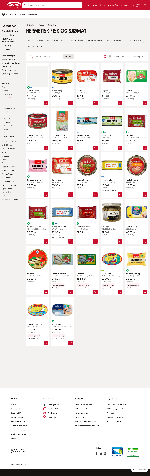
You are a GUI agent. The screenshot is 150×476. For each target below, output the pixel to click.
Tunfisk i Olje (57, 91)
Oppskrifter (113, 5)
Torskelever (81, 91)
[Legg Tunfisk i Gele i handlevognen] (120, 148)
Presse (13, 438)
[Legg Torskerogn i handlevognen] (71, 195)
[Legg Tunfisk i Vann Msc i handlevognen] (71, 241)
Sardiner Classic (34, 227)
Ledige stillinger (17, 417)
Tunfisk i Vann (33, 91)
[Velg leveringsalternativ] (9, 14)
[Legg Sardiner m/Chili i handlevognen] (71, 148)
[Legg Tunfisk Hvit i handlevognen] (120, 292)
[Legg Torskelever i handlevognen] (95, 103)
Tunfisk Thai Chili (133, 180)
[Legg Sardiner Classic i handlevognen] (46, 241)
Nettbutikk (92, 5)
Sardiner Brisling (34, 180)
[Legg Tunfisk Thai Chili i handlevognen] (145, 195)
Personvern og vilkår (18, 421)
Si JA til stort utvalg (114, 421)
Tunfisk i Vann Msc (60, 227)
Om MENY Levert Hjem (83, 405)
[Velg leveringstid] (28, 14)
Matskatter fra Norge (115, 417)
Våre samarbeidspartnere (20, 430)
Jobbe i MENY (16, 413)
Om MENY (15, 405)
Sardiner (129, 135)
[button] (4, 5)
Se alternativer (58, 288)
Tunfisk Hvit (106, 273)
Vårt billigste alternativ (108, 190)
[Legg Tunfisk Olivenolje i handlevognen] (46, 148)
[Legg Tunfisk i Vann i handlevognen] (46, 103)
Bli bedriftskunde (81, 409)
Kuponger (125, 5)
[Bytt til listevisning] (110, 56)
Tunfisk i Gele (106, 135)
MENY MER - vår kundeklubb (117, 405)
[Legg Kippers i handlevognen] (120, 103)
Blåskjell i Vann (83, 135)
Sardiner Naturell (59, 273)
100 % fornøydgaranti (115, 409)
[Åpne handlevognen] (145, 5)
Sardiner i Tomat (83, 227)
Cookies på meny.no (18, 434)
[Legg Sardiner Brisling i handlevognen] (46, 195)
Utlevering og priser (82, 413)
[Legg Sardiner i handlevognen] (145, 148)
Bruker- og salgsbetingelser (85, 421)
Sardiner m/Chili (58, 135)
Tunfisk (129, 91)
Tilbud (102, 5)
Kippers (104, 91)
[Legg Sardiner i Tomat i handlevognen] (95, 241)
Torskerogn (56, 180)
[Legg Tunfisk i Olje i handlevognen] (71, 103)
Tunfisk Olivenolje (34, 135)
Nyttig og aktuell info (82, 417)
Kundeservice (16, 409)
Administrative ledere (19, 426)
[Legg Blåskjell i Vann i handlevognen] (95, 148)
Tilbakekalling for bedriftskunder (87, 426)
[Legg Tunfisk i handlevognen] (145, 103)
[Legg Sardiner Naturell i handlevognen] (71, 292)
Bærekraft (110, 413)
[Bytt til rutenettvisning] (105, 56)
